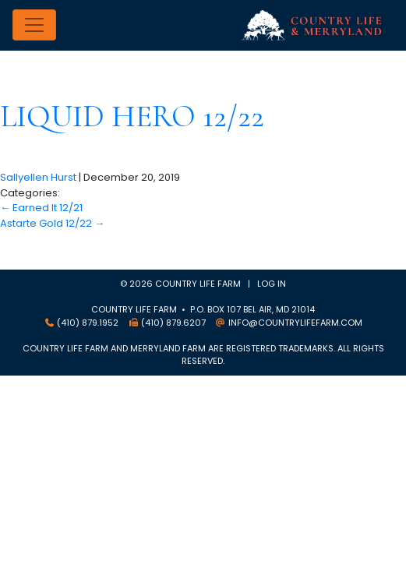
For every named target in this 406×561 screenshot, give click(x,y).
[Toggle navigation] (34, 25)
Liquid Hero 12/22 (132, 116)
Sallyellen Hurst (38, 177)
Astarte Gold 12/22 (52, 223)
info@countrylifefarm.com (295, 322)
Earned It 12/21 (41, 207)
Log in (271, 283)
